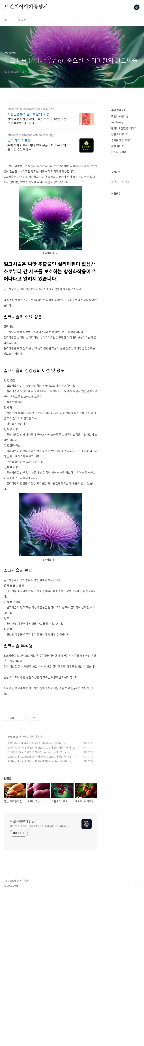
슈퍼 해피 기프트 (19, 140)
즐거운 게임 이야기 (121, 249)
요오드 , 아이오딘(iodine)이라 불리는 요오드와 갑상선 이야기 (40, 858)
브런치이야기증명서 (26, 7)
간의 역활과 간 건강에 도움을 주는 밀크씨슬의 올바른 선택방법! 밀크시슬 (38, 121)
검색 (128, 7)
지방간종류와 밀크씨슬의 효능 (28, 114)
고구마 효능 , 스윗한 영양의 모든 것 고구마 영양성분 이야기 (39, 849)
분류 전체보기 (118, 219)
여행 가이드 (117, 255)
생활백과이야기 (119, 243)
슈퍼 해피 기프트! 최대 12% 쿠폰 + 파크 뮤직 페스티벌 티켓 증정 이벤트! (39, 147)
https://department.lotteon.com (27, 134)
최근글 (114, 290)
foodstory (14, 838)
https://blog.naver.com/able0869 (27, 108)
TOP (137, 983)
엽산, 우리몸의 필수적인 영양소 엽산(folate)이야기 (34, 844)
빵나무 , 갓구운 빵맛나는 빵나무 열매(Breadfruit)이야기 (37, 862)
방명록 (22, 20)
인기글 (125, 290)
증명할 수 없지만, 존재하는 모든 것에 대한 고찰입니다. (38, 927)
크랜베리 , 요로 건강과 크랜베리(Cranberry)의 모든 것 (36, 853)
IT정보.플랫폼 (118, 260)
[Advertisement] (50, 662)
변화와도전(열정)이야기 (124, 237)
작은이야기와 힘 (119, 225)
